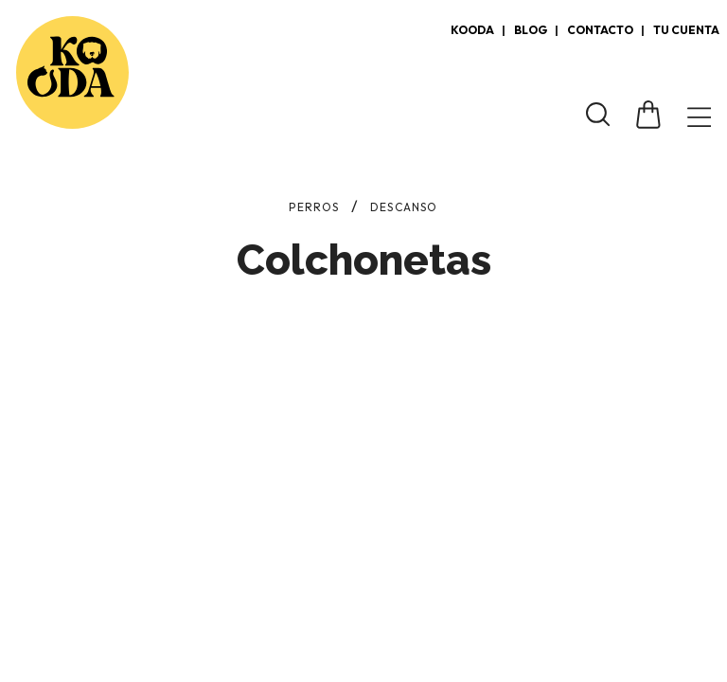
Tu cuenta (686, 30)
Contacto (600, 30)
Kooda (472, 30)
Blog (530, 30)
